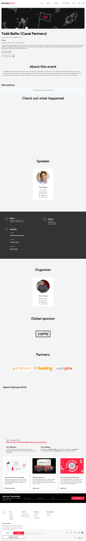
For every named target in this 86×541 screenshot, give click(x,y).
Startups (11, 516)
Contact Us (49, 515)
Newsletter (36, 514)
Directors (11, 519)
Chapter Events (25, 515)
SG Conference (25, 514)
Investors (11, 514)
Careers (48, 514)
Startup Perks (66, 3)
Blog (35, 515)
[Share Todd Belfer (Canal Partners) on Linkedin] (10, 56)
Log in (82, 3)
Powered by (78, 538)
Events (48, 3)
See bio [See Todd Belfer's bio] (43, 195)
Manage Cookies (13, 537)
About (74, 3)
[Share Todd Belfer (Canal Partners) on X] (6, 56)
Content (56, 3)
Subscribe (77, 498)
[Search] (79, 3)
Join (41, 3)
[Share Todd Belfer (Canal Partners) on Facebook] (3, 56)
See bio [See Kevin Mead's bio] (43, 302)
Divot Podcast (37, 518)
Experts (10, 515)
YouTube (36, 516)
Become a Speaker (26, 516)
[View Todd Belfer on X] (43, 184)
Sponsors (11, 518)
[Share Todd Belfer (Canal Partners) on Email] (13, 56)
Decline (7, 533)
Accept (19, 533)
